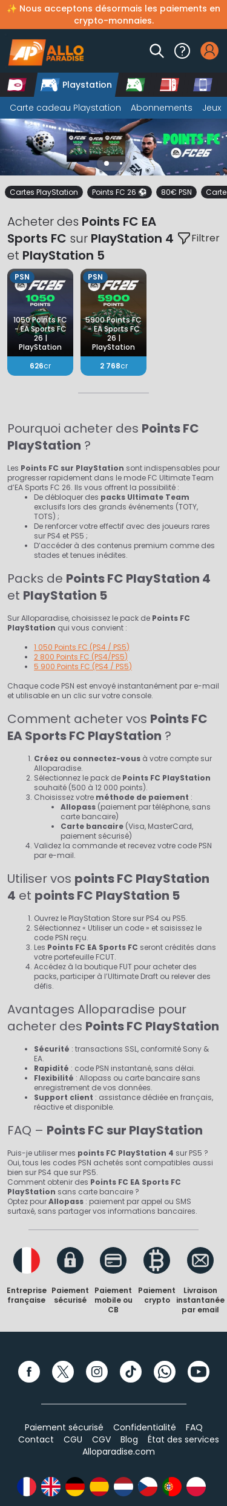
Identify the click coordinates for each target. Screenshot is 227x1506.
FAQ (194, 1427)
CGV (101, 1439)
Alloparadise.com (118, 1451)
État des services (183, 1439)
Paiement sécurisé (64, 1427)
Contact (36, 1439)
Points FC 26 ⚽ (119, 192)
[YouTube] (198, 1372)
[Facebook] (29, 1372)
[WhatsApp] (165, 1372)
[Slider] (113, 147)
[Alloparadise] (44, 51)
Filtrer (198, 238)
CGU (73, 1439)
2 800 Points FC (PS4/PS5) (81, 657)
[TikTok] (131, 1372)
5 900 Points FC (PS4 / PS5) (83, 666)
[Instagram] (97, 1372)
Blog (129, 1439)
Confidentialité (144, 1427)
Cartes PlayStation (44, 192)
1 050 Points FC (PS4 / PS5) (82, 647)
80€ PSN (176, 192)
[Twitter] (63, 1372)
